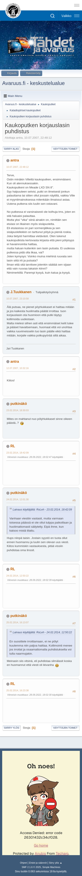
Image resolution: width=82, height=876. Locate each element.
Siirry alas (11, 149)
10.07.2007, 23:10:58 (17, 298)
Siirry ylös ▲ (55, 862)
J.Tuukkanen (20, 292)
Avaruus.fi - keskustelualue (33, 83)
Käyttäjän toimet (65, 149)
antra (14, 160)
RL (12, 446)
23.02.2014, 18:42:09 (17, 452)
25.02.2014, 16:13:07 (17, 622)
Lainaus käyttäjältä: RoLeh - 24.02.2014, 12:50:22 (42, 632)
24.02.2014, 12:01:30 (17, 499)
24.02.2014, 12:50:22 (17, 575)
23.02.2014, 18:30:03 (17, 410)
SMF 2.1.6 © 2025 (31, 867)
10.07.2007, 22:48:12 (17, 167)
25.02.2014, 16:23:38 (17, 690)
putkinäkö (18, 404)
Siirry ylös (11, 727)
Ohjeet (23, 862)
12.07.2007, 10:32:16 (17, 368)
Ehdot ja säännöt (38, 862)
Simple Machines (51, 867)
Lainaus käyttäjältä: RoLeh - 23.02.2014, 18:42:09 (42, 509)
